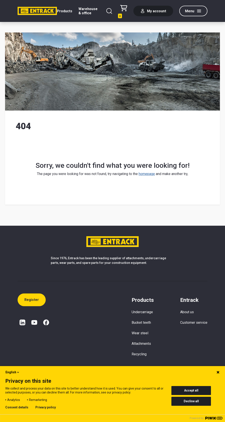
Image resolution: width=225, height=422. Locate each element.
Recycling (139, 354)
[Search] (109, 11)
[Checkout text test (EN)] (123, 11)
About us (187, 312)
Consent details (16, 407)
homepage (147, 174)
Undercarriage (142, 312)
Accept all (191, 390)
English (12, 372)
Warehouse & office (88, 11)
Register (31, 300)
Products (64, 11)
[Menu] (193, 11)
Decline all (191, 401)
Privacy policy (45, 407)
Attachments (141, 344)
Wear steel (140, 333)
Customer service (193, 322)
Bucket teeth (141, 322)
